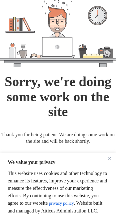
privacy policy (61, 203)
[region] (58, 188)
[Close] (109, 158)
